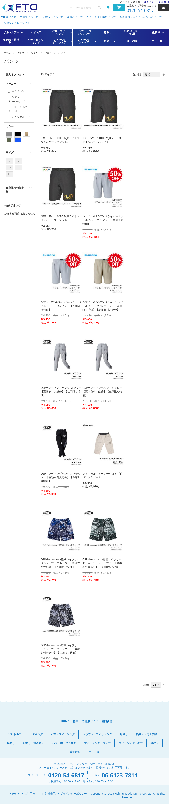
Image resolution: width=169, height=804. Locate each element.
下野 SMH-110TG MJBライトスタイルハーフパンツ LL (60, 140)
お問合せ (107, 721)
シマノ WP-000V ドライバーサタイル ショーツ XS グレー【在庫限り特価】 (61, 305)
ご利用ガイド (8, 17)
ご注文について (29, 17)
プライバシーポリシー (73, 793)
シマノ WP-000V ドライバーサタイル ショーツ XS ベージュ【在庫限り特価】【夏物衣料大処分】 (102, 305)
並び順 (137, 74)
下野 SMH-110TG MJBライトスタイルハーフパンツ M (60, 218)
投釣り (21, 52)
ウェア (34, 52)
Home (16, 793)
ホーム (7, 52)
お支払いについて (52, 17)
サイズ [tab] (10, 152)
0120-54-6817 (140, 10)
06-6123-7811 (120, 775)
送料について (75, 17)
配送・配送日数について (101, 17)
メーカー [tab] (11, 83)
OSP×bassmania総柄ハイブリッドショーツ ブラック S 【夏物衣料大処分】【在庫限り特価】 (60, 648)
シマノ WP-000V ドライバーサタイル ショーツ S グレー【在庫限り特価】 (102, 220)
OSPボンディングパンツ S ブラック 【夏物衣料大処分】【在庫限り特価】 (61, 477)
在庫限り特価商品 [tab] (15, 189)
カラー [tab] (10, 126)
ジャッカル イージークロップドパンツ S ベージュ (102, 475)
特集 (75, 721)
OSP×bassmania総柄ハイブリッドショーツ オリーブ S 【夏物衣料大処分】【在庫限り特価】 (102, 563)
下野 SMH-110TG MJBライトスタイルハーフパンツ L (101, 140)
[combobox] (85, 8)
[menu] (84, 37)
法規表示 (50, 793)
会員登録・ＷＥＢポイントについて (140, 17)
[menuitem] (12, 32)
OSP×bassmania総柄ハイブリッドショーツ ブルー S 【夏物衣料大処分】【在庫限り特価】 (60, 563)
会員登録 (163, 2)
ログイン (148, 2)
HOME (65, 721)
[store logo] (19, 8)
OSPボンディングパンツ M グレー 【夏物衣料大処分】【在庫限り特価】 (62, 391)
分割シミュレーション (17, 23)
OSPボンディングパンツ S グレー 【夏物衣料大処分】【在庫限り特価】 (103, 391)
